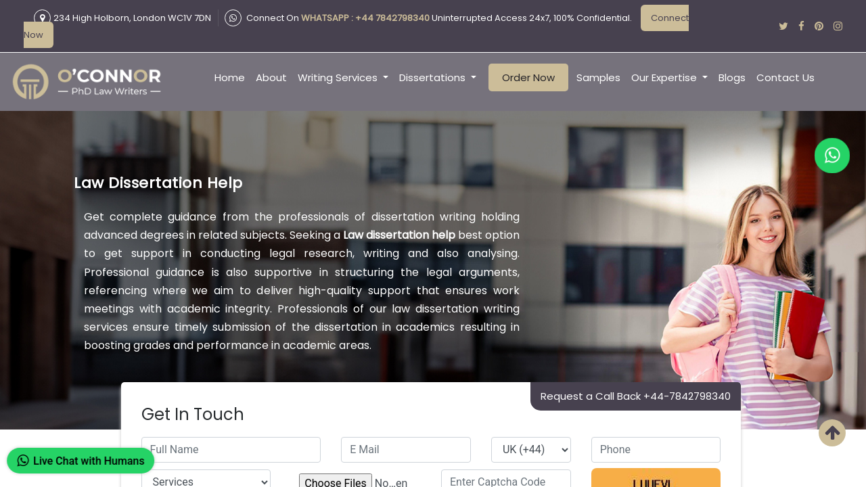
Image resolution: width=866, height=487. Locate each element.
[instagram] (838, 26)
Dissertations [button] (433, 77)
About (271, 77)
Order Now (528, 77)
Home (229, 77)
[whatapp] (831, 155)
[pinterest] (819, 26)
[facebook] (801, 26)
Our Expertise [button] (665, 77)
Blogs (732, 77)
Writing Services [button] (339, 77)
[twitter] (783, 26)
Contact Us (785, 77)
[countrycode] (531, 450)
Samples (598, 77)
